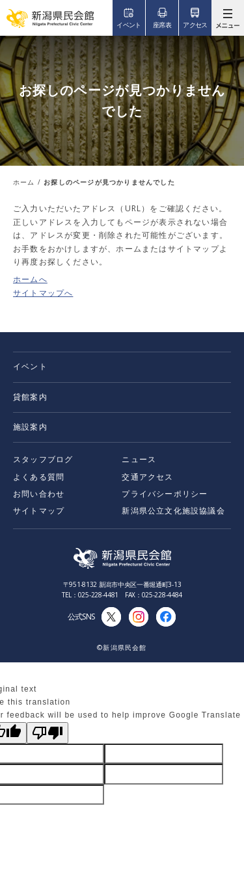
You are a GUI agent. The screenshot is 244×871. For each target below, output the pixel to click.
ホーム (24, 182)
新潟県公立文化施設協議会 (173, 510)
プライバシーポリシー (165, 493)
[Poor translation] (47, 733)
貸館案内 (30, 396)
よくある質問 (38, 476)
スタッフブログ (43, 459)
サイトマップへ (43, 292)
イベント (30, 366)
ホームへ (30, 279)
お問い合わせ (38, 493)
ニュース (139, 459)
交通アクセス (147, 476)
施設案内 (30, 426)
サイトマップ (38, 510)
